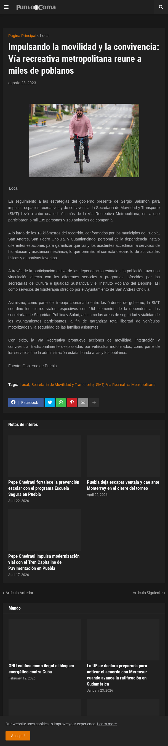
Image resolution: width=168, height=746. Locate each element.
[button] (6, 7)
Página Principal (22, 36)
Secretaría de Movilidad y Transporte (62, 385)
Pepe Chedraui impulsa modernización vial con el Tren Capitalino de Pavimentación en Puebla (43, 562)
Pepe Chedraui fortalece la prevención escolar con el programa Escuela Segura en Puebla (43, 488)
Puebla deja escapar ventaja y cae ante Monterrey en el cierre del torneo (123, 485)
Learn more (107, 724)
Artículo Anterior (19, 593)
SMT (99, 385)
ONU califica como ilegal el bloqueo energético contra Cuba (41, 668)
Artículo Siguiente (147, 593)
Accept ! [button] (18, 736)
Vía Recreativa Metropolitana (131, 385)
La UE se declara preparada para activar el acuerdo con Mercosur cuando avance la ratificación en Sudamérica (117, 675)
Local (44, 36)
